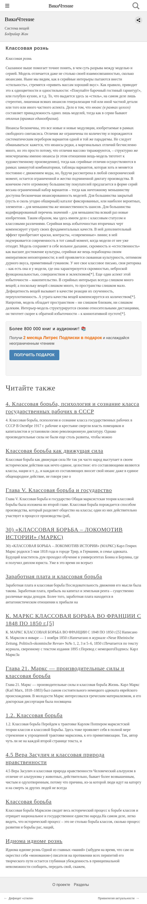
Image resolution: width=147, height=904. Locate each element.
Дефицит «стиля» (21, 898)
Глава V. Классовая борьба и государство (59, 490)
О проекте (61, 885)
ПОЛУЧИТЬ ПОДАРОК (34, 355)
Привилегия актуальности (116, 898)
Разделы (81, 885)
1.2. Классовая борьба (34, 715)
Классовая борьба (29, 801)
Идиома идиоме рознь (34, 841)
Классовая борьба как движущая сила (54, 451)
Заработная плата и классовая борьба (54, 576)
